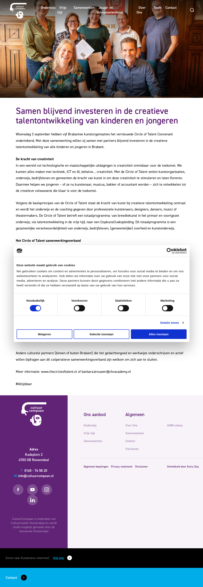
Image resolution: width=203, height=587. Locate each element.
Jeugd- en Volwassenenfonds (110, 10)
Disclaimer (141, 466)
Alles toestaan (159, 334)
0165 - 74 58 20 (34, 470)
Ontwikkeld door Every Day (183, 466)
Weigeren (44, 334)
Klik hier (58, 558)
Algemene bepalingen (96, 466)
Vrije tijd (61, 10)
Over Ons (141, 10)
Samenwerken (84, 7)
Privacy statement (121, 466)
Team (157, 7)
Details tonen (169, 322)
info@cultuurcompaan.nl (34, 476)
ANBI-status (175, 425)
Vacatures (132, 449)
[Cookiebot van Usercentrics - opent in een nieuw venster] (169, 251)
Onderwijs (48, 7)
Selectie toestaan (101, 334)
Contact (171, 7)
